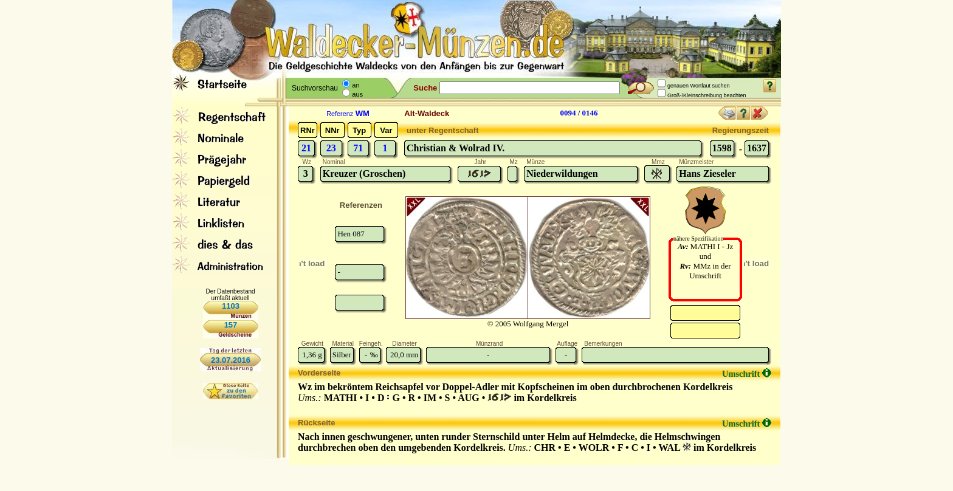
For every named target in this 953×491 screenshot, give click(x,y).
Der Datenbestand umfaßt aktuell (230, 294)
